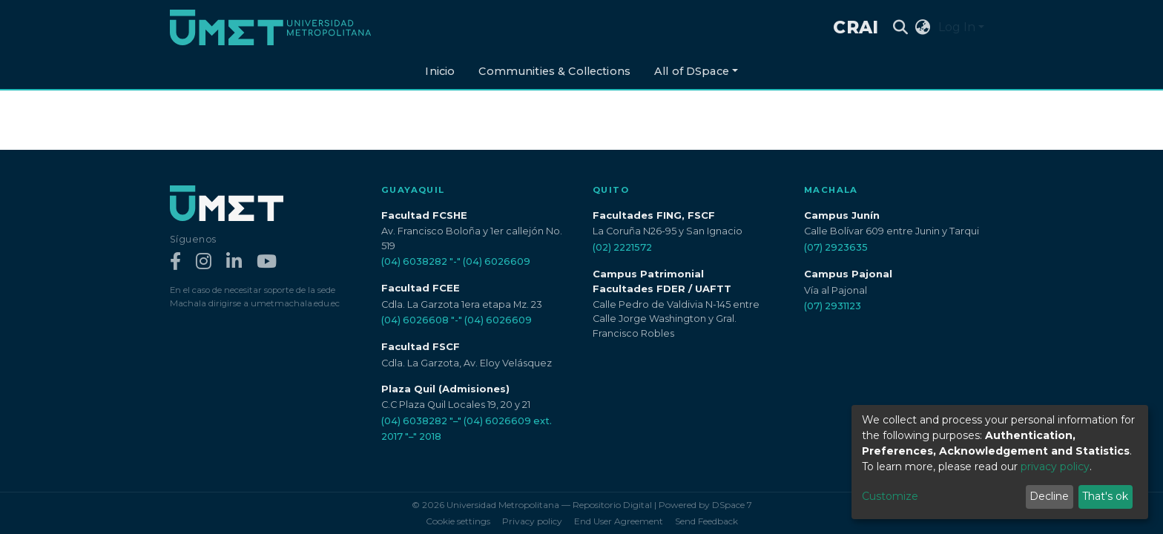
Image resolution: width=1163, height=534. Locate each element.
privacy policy (1055, 466)
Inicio (440, 71)
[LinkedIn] (234, 262)
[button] (923, 27)
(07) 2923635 (836, 247)
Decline (1049, 496)
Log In (956, 27)
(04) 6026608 (415, 320)
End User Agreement (618, 521)
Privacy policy (532, 521)
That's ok (1105, 496)
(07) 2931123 (832, 306)
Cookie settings (458, 521)
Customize (890, 496)
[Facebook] (175, 262)
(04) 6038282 (414, 261)
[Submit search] (901, 27)
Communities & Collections (554, 71)
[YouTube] (267, 262)
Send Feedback (706, 521)
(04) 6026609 (496, 261)
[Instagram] (203, 262)
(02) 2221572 (622, 247)
